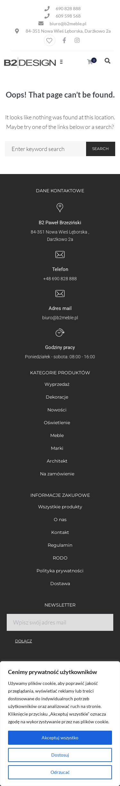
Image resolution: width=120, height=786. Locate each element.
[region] (60, 723)
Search (100, 148)
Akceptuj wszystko (60, 737)
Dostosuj (60, 755)
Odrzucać (60, 772)
